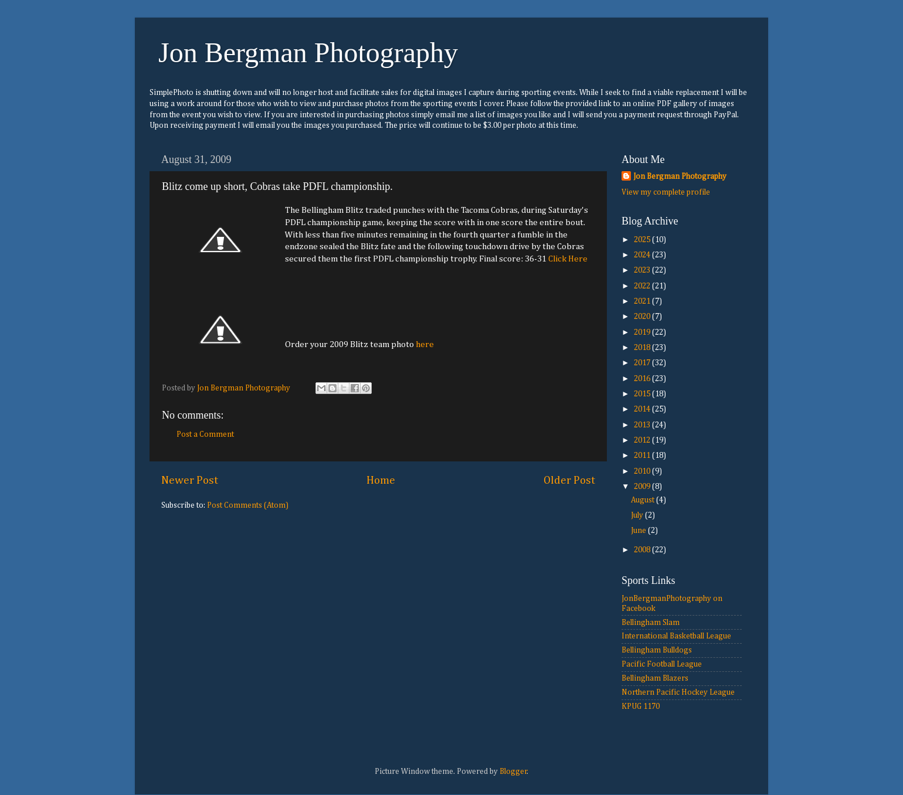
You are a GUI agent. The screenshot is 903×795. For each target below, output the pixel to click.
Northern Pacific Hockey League (678, 692)
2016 (643, 379)
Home (380, 480)
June (639, 530)
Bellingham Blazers (655, 678)
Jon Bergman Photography (308, 52)
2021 (643, 301)
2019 (643, 332)
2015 (643, 394)
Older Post (569, 480)
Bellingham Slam (651, 623)
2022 (643, 286)
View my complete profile (666, 192)
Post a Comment (205, 434)
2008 (643, 550)
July (638, 515)
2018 (643, 348)
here (425, 344)
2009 (643, 487)
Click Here (568, 258)
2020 (643, 316)
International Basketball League (676, 636)
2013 (643, 425)
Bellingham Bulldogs (657, 650)
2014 (643, 409)
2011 (643, 455)
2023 (643, 270)
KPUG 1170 (641, 706)
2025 (643, 240)
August (643, 500)
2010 (643, 471)
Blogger (513, 771)
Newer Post (189, 480)
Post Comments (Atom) (247, 505)
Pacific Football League (662, 664)
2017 (643, 363)
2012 (643, 440)
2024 (643, 255)
